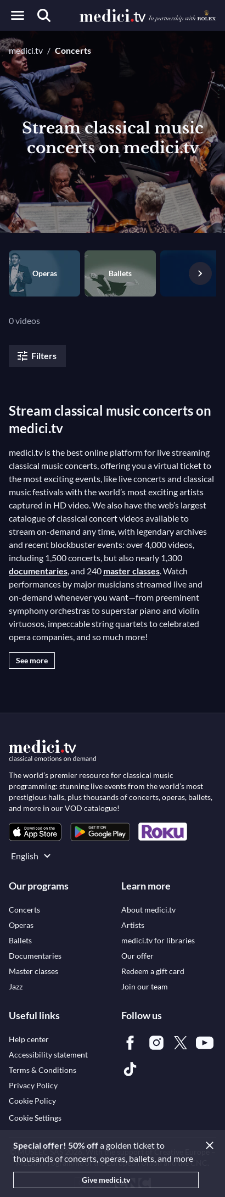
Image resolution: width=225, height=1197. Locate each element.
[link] (35, 832)
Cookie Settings (35, 1117)
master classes (131, 571)
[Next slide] (200, 273)
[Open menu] (17, 15)
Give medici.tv (106, 1179)
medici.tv (26, 50)
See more (32, 660)
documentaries (38, 571)
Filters (36, 355)
